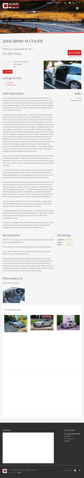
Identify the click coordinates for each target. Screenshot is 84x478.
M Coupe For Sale (31, 20)
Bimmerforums (12, 85)
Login (19, 472)
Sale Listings (16, 20)
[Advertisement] (42, 353)
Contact (66, 441)
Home (6, 20)
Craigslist (10, 82)
